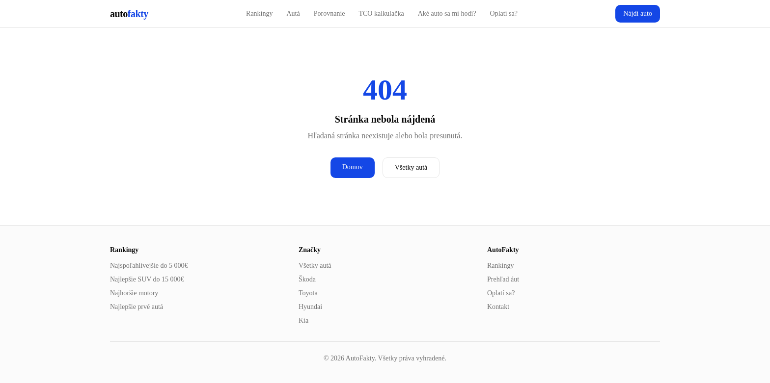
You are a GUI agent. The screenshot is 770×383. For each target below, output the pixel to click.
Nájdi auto (637, 13)
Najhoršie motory (134, 293)
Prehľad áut (503, 279)
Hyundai (310, 306)
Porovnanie (329, 13)
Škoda (307, 279)
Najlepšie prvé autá (136, 306)
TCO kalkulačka (381, 13)
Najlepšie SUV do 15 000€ (147, 279)
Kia (303, 320)
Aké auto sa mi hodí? (447, 13)
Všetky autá (411, 167)
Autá (293, 13)
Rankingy (259, 13)
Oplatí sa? (504, 13)
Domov (352, 167)
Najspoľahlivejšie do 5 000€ (149, 265)
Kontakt (498, 306)
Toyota (308, 293)
